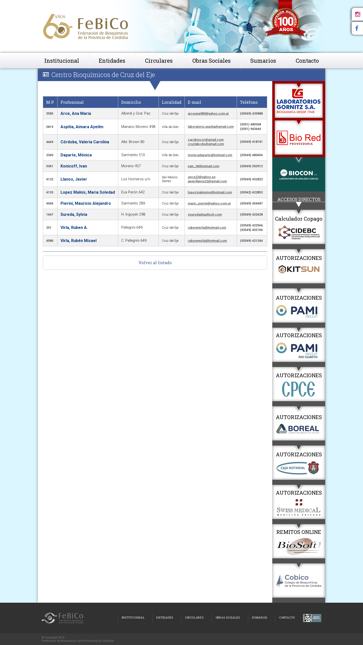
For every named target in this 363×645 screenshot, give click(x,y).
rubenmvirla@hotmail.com (207, 241)
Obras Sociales (211, 60)
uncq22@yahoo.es (202, 177)
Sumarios (263, 60)
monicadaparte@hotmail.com (210, 155)
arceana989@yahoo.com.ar (208, 113)
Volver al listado (155, 262)
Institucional (61, 60)
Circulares (159, 60)
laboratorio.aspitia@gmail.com (211, 126)
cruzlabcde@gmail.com (206, 144)
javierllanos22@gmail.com (207, 181)
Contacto (307, 60)
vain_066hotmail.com (203, 166)
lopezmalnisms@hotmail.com (210, 192)
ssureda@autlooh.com (205, 214)
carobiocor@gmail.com (206, 140)
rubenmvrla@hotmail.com (207, 227)
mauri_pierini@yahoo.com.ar (209, 203)
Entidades (112, 60)
